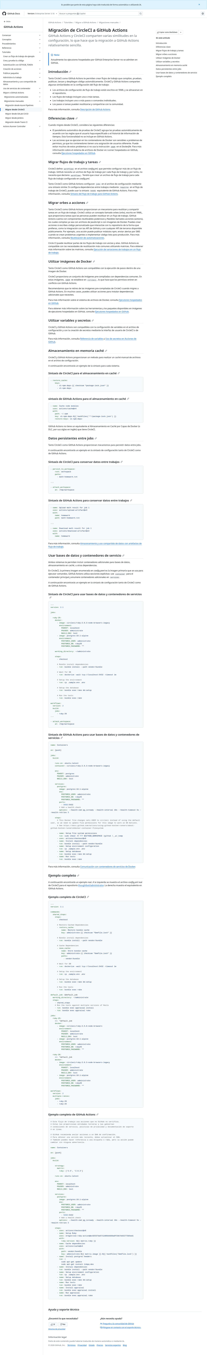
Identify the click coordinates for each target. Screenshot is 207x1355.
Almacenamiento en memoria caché (77, 350)
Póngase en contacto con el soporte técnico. (120, 1327)
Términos (71, 1345)
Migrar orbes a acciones (68, 202)
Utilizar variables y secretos (71, 320)
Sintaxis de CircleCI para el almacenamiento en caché (84, 373)
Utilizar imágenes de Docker (71, 261)
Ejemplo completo (63, 875)
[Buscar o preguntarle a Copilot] (100, 13)
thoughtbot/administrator (90, 885)
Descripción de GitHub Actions (95, 109)
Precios (100, 1345)
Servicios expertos (113, 1345)
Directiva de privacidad (56, 1329)
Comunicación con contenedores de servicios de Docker (107, 866)
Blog (125, 1345)
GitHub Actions (13, 27)
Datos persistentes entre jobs (72, 438)
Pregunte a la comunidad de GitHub (117, 1323)
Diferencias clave (63, 118)
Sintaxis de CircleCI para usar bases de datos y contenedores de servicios (95, 595)
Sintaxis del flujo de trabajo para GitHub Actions (94, 193)
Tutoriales (68, 22)
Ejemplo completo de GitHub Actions (73, 1114)
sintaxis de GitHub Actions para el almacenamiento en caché (88, 399)
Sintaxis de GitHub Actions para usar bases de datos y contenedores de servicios (93, 736)
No (62, 1324)
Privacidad (82, 1345)
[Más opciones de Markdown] (180, 32)
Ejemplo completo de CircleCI (68, 897)
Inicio (7, 21)
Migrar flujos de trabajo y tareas (74, 162)
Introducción (59, 71)
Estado (92, 1345)
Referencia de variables (91, 338)
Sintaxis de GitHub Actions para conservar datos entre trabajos (90, 500)
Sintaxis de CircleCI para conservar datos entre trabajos (85, 462)
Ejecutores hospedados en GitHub (78, 153)
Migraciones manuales (109, 22)
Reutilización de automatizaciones (87, 237)
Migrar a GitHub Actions (85, 22)
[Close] (199, 4)
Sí (53, 1324)
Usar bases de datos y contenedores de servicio (86, 555)
